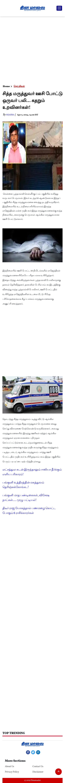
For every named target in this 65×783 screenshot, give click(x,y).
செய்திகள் (19, 86)
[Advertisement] (32, 50)
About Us (9, 766)
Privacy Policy (12, 772)
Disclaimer (37, 772)
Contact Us (37, 766)
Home (6, 86)
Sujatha (10, 115)
